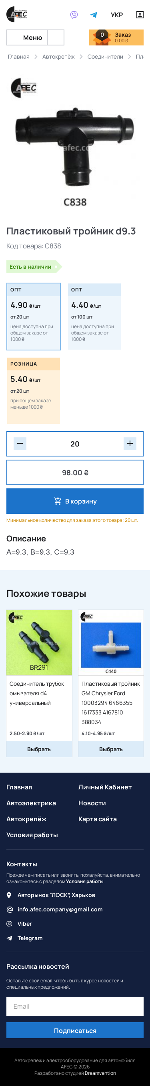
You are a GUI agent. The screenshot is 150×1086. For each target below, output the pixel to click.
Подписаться (75, 1030)
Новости (92, 803)
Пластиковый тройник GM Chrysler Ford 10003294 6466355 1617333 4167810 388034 (111, 703)
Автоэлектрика (31, 803)
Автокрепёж (26, 818)
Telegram (30, 938)
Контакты (21, 864)
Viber (25, 923)
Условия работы (32, 834)
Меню (27, 37)
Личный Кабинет (105, 787)
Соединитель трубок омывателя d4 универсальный (37, 693)
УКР (117, 14)
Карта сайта (97, 818)
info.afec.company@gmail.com (60, 909)
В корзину (81, 501)
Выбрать (39, 749)
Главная (19, 787)
